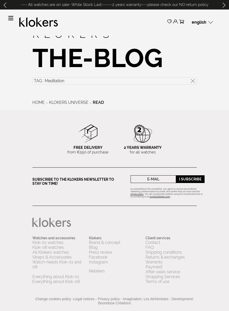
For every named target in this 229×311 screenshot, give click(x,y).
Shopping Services (162, 276)
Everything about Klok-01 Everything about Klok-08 (56, 279)
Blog (93, 247)
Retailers (97, 271)
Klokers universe (68, 102)
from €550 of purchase (87, 149)
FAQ (149, 247)
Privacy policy (109, 299)
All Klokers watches (50, 252)
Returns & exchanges (165, 257)
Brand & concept (105, 242)
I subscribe (190, 179)
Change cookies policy (53, 299)
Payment (153, 266)
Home (38, 102)
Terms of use (157, 281)
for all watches (143, 149)
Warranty (154, 262)
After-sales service (162, 271)
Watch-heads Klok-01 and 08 (56, 264)
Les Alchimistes (156, 299)
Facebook (98, 257)
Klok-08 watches (48, 247)
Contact (152, 242)
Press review (100, 252)
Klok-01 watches (47, 242)
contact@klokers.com (160, 196)
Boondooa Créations (114, 303)
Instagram (98, 262)
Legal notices (84, 299)
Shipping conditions (163, 252)
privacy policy (137, 194)
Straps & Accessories (52, 257)
